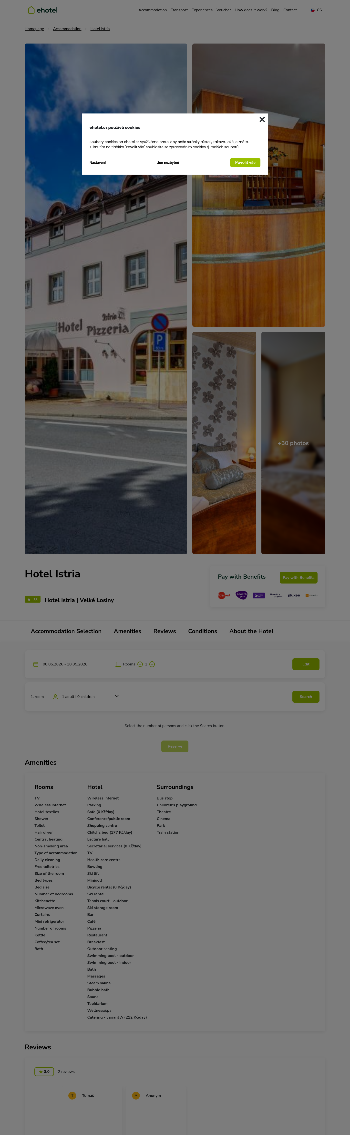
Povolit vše (245, 162)
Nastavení (98, 163)
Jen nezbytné (168, 163)
